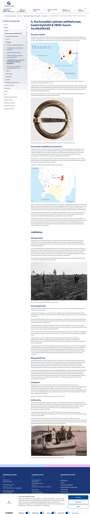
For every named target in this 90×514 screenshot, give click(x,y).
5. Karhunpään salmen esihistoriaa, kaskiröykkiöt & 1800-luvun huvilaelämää (16, 61)
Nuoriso (5, 94)
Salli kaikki (78, 495)
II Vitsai (7, 39)
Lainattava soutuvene (9, 108)
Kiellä (78, 504)
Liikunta (6, 91)
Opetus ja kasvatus (22, 10)
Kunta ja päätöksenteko (65, 10)
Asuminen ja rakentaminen (7, 10)
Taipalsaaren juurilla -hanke (12, 82)
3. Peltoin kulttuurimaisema (13, 52)
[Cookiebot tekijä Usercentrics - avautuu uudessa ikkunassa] (9, 511)
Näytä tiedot (75, 511)
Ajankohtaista (64, 480)
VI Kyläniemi (9, 77)
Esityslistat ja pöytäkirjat (67, 485)
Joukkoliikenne (64, 489)
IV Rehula (8, 71)
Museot (6, 30)
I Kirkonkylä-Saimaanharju (12, 36)
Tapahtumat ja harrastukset (10, 97)
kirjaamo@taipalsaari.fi (8, 491)
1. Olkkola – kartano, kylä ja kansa (15, 45)
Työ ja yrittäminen (79, 10)
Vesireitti (8, 79)
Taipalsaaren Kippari (9, 85)
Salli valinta (78, 500)
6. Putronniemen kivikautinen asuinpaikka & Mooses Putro (14, 67)
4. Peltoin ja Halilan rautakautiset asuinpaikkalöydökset (15, 56)
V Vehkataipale (9, 74)
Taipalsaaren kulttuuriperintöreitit (31, 16)
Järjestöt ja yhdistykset (9, 103)
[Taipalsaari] (9, 3)
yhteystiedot (18, 488)
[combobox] (38, 4)
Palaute (63, 4)
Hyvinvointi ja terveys (36, 10)
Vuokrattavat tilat (8, 100)
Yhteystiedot (70, 4)
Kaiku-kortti (7, 88)
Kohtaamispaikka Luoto (9, 106)
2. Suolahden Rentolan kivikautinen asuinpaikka (15, 48)
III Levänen (44, 16)
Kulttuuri (19, 16)
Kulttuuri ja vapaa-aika (51, 10)
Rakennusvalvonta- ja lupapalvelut (69, 487)
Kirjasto (6, 25)
